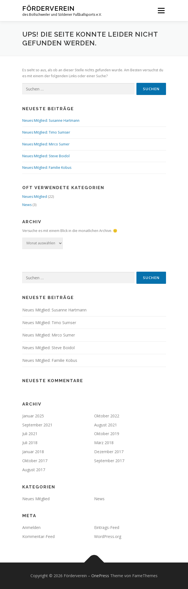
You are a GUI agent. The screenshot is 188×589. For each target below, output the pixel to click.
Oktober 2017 (34, 460)
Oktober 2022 (106, 415)
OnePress (100, 575)
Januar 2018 (33, 451)
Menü (160, 10)
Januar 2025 (33, 415)
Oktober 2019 (106, 433)
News (27, 204)
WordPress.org (107, 536)
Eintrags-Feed (106, 527)
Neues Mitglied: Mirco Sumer (46, 144)
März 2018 (104, 442)
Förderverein (48, 8)
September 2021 (37, 425)
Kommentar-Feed (38, 536)
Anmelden (31, 527)
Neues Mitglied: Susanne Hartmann (50, 120)
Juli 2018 (29, 442)
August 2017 (33, 469)
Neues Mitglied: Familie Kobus (46, 167)
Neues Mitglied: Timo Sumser (46, 132)
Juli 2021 (29, 433)
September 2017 (109, 460)
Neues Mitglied (34, 196)
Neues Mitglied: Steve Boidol (46, 156)
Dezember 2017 (108, 451)
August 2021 (105, 425)
